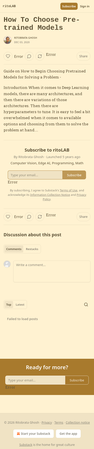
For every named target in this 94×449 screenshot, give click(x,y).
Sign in (85, 6)
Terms (58, 422)
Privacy (47, 422)
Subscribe (69, 6)
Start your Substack (33, 433)
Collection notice (78, 422)
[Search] (86, 304)
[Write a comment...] (51, 271)
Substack (25, 445)
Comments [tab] (13, 249)
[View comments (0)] (29, 56)
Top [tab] (8, 305)
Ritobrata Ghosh (25, 37)
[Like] (8, 56)
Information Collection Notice (50, 195)
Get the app (68, 433)
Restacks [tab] (32, 249)
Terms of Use (68, 190)
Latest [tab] (20, 305)
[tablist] (22, 249)
